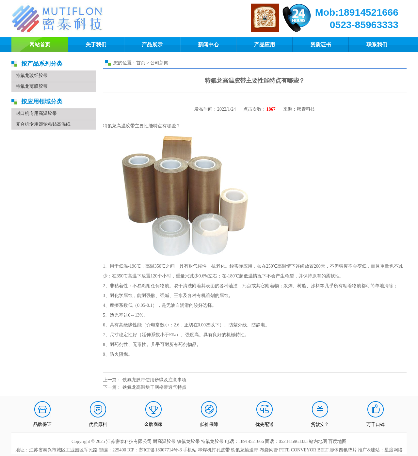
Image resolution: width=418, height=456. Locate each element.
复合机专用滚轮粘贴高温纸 (43, 124)
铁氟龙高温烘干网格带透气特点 (154, 387)
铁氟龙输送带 (244, 450)
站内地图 (319, 441)
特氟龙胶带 (212, 441)
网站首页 (39, 44)
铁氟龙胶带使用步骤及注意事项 (154, 379)
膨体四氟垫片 (343, 450)
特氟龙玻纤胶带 (32, 75)
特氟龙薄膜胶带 (32, 86)
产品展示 (152, 44)
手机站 (190, 450)
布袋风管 (269, 450)
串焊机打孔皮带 (214, 450)
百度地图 (337, 441)
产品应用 (264, 44)
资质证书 (320, 44)
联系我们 (376, 44)
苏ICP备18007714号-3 (160, 450)
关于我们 (96, 44)
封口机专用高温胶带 (36, 113)
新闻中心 (208, 44)
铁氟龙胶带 (188, 441)
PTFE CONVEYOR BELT (303, 450)
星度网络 (393, 450)
